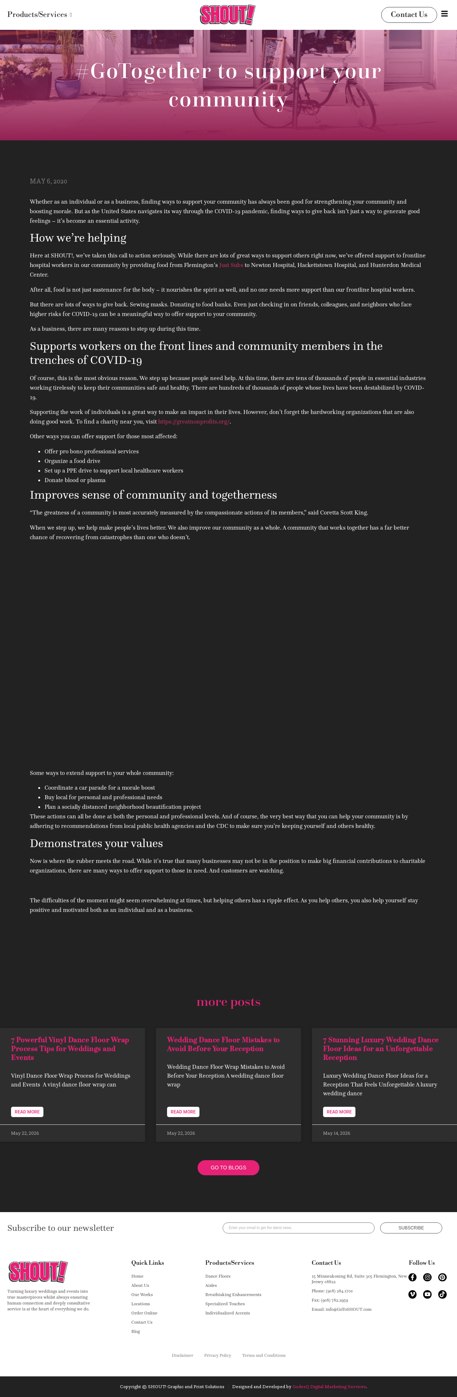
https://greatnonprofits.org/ (194, 421)
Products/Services (229, 1263)
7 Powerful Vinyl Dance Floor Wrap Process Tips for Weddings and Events (70, 1048)
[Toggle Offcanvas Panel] (444, 15)
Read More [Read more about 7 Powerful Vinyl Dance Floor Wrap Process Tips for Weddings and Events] (27, 1112)
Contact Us (326, 1263)
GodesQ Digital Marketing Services (329, 1386)
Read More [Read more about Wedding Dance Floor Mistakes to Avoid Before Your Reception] (183, 1112)
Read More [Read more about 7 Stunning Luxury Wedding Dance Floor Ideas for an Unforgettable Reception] (339, 1112)
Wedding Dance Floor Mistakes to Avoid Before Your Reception (223, 1044)
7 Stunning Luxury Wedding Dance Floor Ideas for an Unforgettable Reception (381, 1048)
